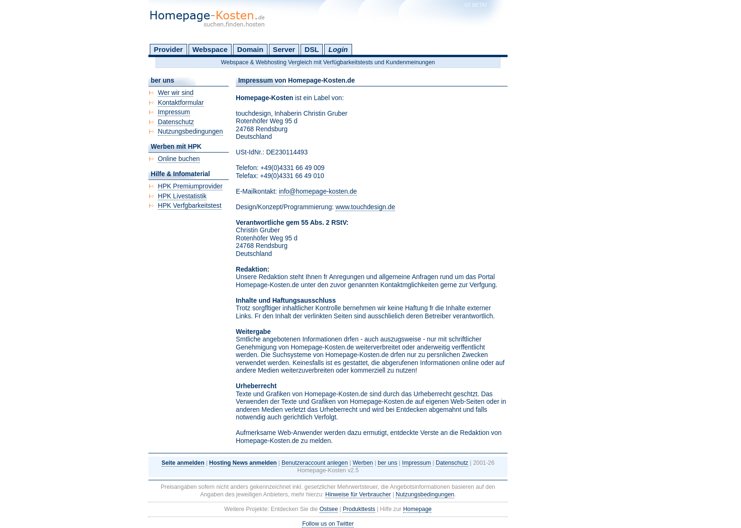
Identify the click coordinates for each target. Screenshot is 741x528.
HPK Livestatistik (182, 196)
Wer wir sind (175, 92)
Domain (250, 49)
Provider (168, 49)
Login (338, 49)
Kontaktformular (181, 102)
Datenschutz (176, 122)
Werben (363, 463)
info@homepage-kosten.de (318, 191)
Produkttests (359, 509)
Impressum (174, 112)
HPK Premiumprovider (190, 186)
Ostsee (328, 509)
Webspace (210, 49)
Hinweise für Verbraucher (358, 494)
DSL (312, 49)
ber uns (387, 463)
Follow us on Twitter (327, 523)
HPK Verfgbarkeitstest (190, 205)
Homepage (417, 509)
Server (284, 49)
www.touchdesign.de (365, 207)
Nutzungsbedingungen (190, 131)
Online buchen (179, 158)
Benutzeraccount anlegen (315, 463)
